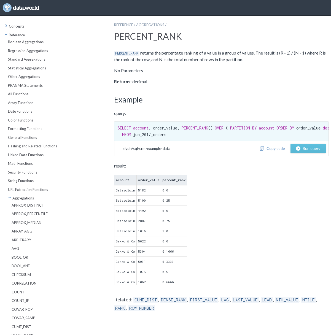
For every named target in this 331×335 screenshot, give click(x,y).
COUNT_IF (20, 300)
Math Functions (20, 163)
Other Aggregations (24, 76)
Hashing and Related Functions (32, 146)
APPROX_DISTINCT (28, 205)
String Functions (21, 181)
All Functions (18, 94)
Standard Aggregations (26, 59)
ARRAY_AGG (22, 231)
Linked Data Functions (26, 155)
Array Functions (20, 103)
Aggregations (21, 198)
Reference (14, 35)
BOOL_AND (21, 266)
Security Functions (22, 172)
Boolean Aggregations (26, 42)
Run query (308, 148)
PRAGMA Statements (25, 85)
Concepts (14, 26)
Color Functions (20, 120)
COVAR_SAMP (23, 318)
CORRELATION (24, 283)
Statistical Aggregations (27, 68)
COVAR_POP (22, 309)
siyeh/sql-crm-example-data (146, 148)
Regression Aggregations (28, 50)
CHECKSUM (21, 274)
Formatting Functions (25, 128)
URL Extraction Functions (28, 189)
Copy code (272, 148)
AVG (15, 248)
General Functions (22, 137)
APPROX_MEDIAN (26, 222)
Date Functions (20, 111)
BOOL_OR (20, 257)
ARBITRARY (21, 240)
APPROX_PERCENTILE (30, 214)
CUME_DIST (21, 327)
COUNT (18, 292)
